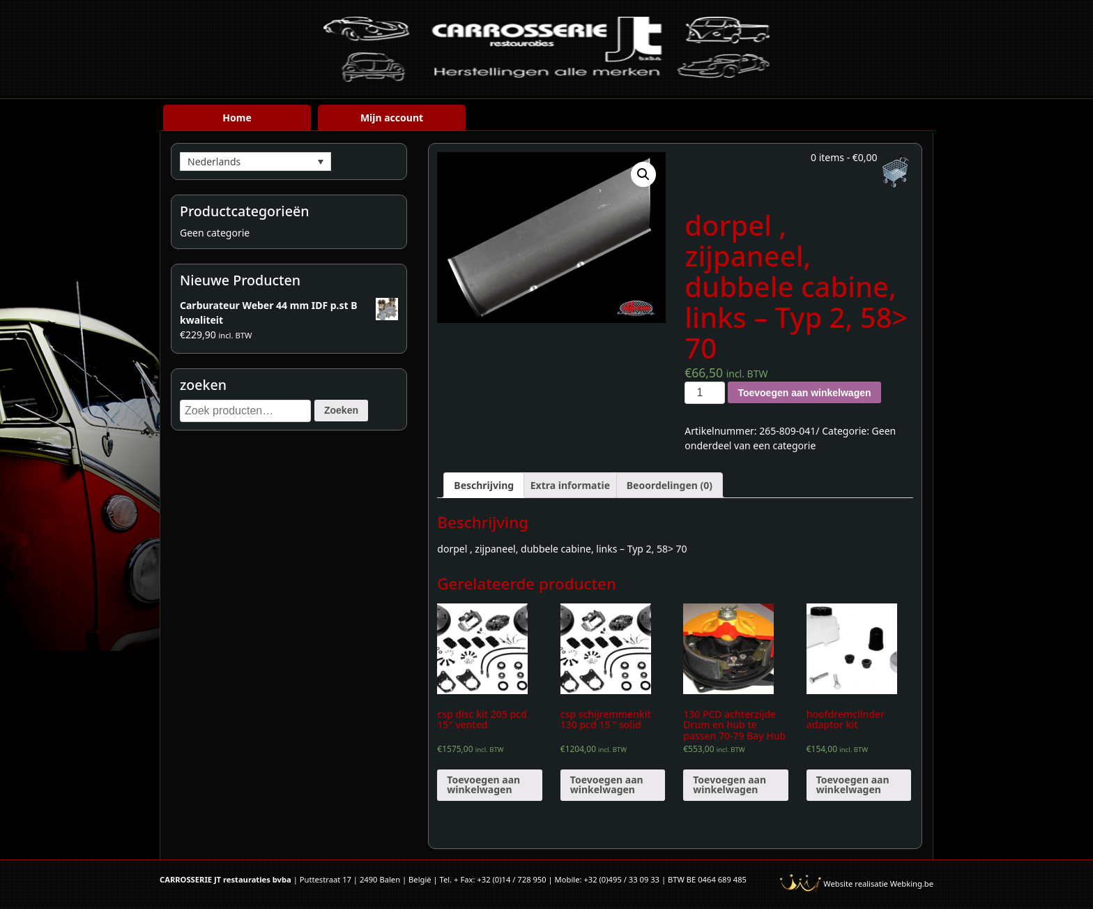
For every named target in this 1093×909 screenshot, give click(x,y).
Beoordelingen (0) (669, 485)
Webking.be (911, 883)
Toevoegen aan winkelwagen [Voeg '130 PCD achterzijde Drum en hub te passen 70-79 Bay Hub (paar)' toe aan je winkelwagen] (729, 784)
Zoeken (341, 410)
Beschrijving (484, 485)
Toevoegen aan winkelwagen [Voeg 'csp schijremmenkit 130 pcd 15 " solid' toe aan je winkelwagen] (606, 784)
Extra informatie (570, 485)
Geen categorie (215, 232)
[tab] (483, 485)
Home (236, 117)
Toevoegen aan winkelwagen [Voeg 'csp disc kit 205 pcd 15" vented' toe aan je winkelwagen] (483, 784)
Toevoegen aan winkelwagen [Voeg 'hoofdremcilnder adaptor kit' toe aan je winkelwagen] (852, 784)
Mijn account (391, 117)
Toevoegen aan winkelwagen (804, 392)
